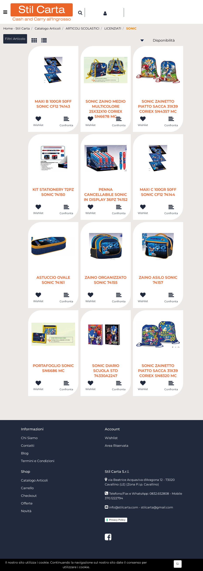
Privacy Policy (117, 519)
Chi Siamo (29, 438)
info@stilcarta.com (123, 507)
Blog (24, 453)
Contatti (27, 445)
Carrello (27, 488)
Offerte (27, 503)
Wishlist (111, 438)
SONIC (131, 28)
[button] (80, 12)
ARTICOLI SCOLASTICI (82, 28)
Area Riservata (116, 445)
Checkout (29, 496)
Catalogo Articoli (48, 28)
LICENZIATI (112, 28)
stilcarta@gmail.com (157, 507)
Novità (26, 511)
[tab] (36, 40)
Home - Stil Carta (16, 28)
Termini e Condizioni (37, 461)
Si (177, 566)
